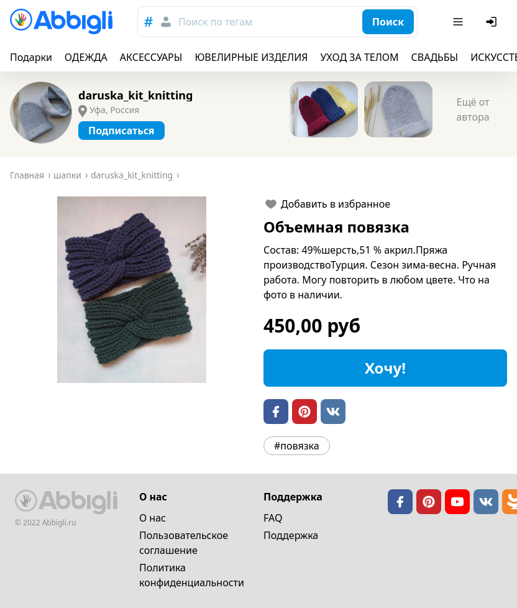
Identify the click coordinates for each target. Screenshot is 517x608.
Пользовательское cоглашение (183, 542)
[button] (132, 289)
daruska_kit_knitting (135, 95)
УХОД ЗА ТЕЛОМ (360, 57)
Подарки (31, 57)
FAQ (272, 518)
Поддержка (290, 535)
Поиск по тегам (215, 22)
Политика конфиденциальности (191, 575)
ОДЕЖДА (86, 57)
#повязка (296, 446)
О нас (152, 518)
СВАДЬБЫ (435, 57)
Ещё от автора (472, 109)
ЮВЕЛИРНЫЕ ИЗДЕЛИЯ (251, 57)
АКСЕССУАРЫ (151, 57)
